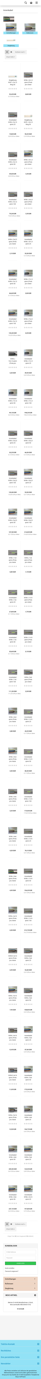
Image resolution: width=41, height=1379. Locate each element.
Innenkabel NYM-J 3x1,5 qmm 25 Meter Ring (12, 122)
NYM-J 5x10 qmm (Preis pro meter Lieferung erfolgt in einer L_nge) (13, 998)
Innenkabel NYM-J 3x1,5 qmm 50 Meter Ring (12, 162)
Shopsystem (6, 1375)
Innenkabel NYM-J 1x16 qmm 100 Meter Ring (28, 918)
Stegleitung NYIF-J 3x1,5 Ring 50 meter (12, 82)
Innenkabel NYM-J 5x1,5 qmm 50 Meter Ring (12, 281)
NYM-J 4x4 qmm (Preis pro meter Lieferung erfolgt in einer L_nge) (13, 719)
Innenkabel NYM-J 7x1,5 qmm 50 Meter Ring (12, 401)
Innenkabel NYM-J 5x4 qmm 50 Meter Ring (28, 1077)
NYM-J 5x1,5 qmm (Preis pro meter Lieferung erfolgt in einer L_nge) (28, 162)
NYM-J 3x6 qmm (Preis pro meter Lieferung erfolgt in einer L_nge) (13, 799)
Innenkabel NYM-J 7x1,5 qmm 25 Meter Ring (28, 361)
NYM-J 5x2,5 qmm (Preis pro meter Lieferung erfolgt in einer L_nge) (12, 242)
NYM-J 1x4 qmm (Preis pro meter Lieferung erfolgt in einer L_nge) (13, 560)
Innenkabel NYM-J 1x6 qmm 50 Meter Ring (12, 640)
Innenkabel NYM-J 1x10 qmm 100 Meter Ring (28, 799)
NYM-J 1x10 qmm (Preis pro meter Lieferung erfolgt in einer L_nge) (28, 600)
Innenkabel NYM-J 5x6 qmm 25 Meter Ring (28, 1157)
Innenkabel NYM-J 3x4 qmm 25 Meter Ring (28, 958)
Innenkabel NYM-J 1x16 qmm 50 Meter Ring (28, 878)
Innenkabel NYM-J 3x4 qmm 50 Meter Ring (28, 998)
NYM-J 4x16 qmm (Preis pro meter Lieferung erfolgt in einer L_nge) (13, 1038)
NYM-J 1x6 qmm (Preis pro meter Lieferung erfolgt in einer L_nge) (28, 560)
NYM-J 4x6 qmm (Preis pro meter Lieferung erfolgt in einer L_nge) (13, 839)
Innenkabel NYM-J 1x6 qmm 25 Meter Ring (12, 600)
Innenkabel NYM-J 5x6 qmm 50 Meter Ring (12, 1197)
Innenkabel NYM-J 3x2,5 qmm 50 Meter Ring (28, 441)
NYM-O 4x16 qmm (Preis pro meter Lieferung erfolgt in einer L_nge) (12, 1077)
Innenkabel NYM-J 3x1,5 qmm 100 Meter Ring (12, 202)
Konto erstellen (9, 1268)
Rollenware (9, 1284)
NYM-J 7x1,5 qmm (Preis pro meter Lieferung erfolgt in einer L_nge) (28, 281)
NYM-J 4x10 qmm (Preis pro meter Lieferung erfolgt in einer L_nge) (13, 918)
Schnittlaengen (10, 1279)
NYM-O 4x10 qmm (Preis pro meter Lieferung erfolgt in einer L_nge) (12, 958)
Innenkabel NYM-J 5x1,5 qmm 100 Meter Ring (12, 321)
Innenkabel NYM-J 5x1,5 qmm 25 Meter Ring (28, 242)
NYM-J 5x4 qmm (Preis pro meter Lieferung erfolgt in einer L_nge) (13, 759)
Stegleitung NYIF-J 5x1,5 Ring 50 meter (28, 122)
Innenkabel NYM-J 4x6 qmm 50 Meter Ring (12, 1157)
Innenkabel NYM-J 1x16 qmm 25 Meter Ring (28, 839)
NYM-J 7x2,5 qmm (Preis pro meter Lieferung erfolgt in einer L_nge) (28, 321)
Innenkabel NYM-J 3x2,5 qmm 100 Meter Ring (12, 480)
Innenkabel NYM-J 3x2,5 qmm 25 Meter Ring (12, 441)
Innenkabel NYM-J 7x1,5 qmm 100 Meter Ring (28, 401)
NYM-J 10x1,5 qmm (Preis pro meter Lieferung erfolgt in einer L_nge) (12, 361)
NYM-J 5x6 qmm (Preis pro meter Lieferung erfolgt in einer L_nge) (13, 878)
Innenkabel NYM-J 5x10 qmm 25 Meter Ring (28, 1197)
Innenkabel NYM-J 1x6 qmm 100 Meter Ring (12, 679)
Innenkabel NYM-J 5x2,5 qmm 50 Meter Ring (12, 520)
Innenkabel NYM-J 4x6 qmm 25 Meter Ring (28, 1117)
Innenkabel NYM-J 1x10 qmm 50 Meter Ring (28, 759)
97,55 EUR (20, 1309)
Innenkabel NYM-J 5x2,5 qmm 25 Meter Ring (28, 480)
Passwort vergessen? (11, 1271)
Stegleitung (9, 1288)
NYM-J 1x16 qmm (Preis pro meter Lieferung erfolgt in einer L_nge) (28, 640)
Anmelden (20, 1263)
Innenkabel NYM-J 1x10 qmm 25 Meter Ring (28, 719)
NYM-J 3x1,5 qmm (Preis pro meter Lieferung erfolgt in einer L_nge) (28, 82)
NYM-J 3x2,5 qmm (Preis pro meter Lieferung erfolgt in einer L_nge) (28, 202)
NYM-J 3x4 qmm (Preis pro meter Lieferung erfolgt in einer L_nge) (28, 679)
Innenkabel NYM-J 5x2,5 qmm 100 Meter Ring (28, 520)
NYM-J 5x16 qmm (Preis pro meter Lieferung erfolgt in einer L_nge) (13, 1117)
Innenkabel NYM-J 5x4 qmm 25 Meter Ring (28, 1038)
